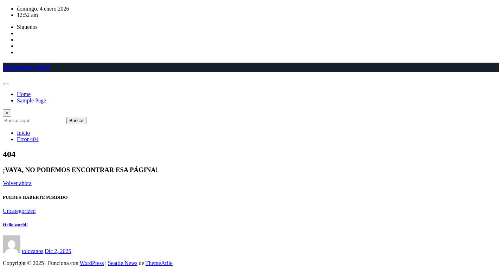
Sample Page (31, 100)
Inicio (23, 133)
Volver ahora (17, 183)
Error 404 (28, 139)
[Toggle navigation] (5, 84)
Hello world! (15, 224)
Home (24, 94)
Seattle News (122, 263)
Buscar (76, 120)
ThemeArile (159, 263)
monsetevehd (26, 67)
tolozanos (32, 251)
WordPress (92, 263)
